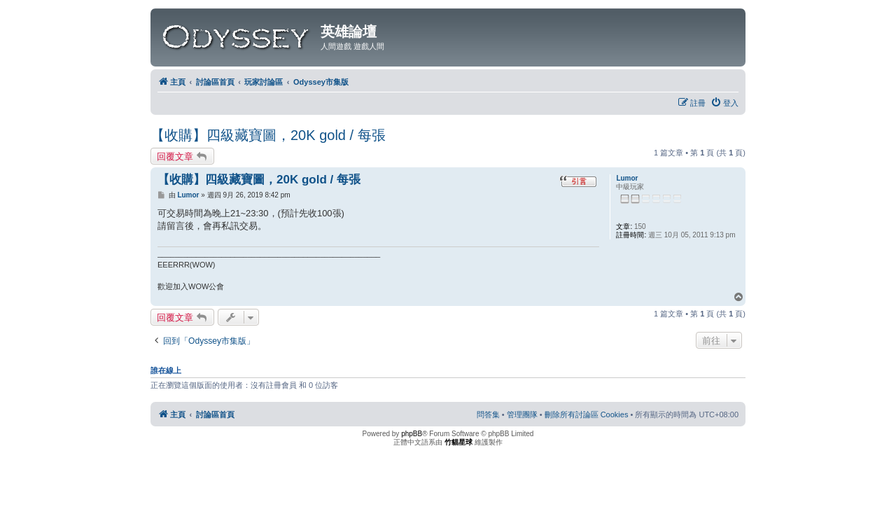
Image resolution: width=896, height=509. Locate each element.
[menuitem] (724, 103)
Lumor (627, 178)
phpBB (411, 434)
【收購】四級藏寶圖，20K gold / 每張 (268, 135)
